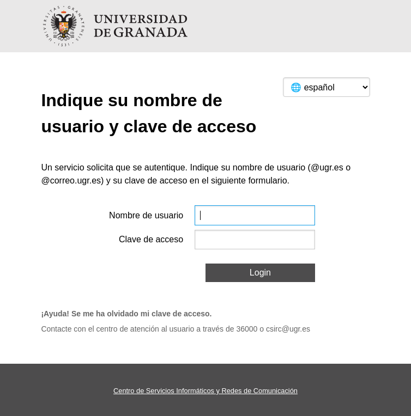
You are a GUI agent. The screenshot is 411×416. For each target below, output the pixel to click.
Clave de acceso (151, 239)
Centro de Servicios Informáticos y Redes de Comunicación (205, 391)
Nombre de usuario (146, 215)
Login (260, 272)
